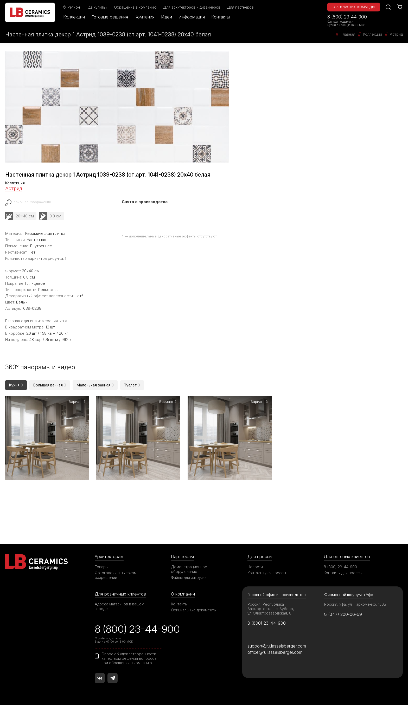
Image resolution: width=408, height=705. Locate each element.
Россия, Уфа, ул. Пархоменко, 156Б (355, 589)
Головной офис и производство (276, 579)
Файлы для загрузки (189, 562)
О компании (183, 579)
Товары (101, 552)
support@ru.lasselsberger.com (276, 631)
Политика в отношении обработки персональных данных (298, 692)
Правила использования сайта (122, 692)
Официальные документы (194, 595)
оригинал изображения (32, 202)
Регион (71, 7)
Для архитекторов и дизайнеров (192, 7)
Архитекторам (109, 541)
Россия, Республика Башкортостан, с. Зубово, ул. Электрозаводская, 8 (270, 593)
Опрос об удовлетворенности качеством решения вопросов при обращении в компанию (129, 644)
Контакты (221, 17)
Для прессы (259, 541)
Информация (192, 17)
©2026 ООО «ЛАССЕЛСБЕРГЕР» (34, 692)
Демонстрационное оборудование (189, 554)
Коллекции (74, 17)
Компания (145, 17)
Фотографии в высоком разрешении (116, 560)
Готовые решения (110, 17)
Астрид (13, 188)
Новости (255, 552)
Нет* (79, 295)
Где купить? (97, 7)
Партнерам (182, 541)
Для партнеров (240, 7)
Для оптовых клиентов (347, 541)
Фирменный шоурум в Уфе (348, 579)
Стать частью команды (354, 7)
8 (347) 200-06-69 (343, 599)
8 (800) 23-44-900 (347, 17)
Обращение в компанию (135, 7)
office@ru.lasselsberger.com (274, 638)
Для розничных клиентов (120, 579)
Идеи (167, 17)
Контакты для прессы (266, 558)
